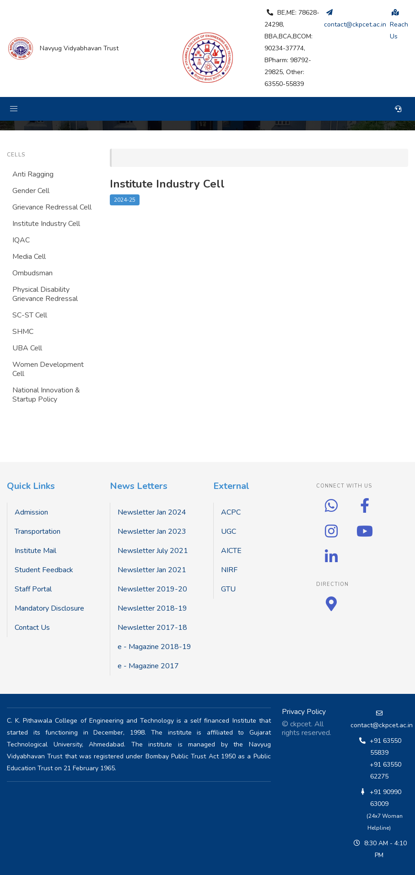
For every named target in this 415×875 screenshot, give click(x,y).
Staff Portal (33, 589)
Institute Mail (35, 551)
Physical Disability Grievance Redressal (45, 294)
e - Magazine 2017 (148, 666)
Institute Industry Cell (46, 224)
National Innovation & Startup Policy (46, 394)
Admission (31, 512)
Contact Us (32, 628)
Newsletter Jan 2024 (152, 512)
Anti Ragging (33, 174)
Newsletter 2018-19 (152, 608)
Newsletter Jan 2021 (152, 570)
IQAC (21, 240)
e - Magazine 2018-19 (154, 647)
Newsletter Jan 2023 (152, 531)
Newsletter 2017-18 (152, 628)
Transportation (37, 531)
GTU (228, 589)
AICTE (231, 551)
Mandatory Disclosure (49, 608)
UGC (228, 531)
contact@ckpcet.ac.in (381, 725)
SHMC (22, 332)
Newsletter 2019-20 (152, 589)
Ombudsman (32, 273)
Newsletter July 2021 (153, 551)
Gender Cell (30, 191)
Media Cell (29, 257)
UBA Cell (27, 348)
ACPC (231, 512)
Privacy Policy (304, 712)
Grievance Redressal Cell (52, 207)
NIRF (229, 570)
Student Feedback (44, 570)
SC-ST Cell (29, 315)
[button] (14, 109)
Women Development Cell (48, 369)
